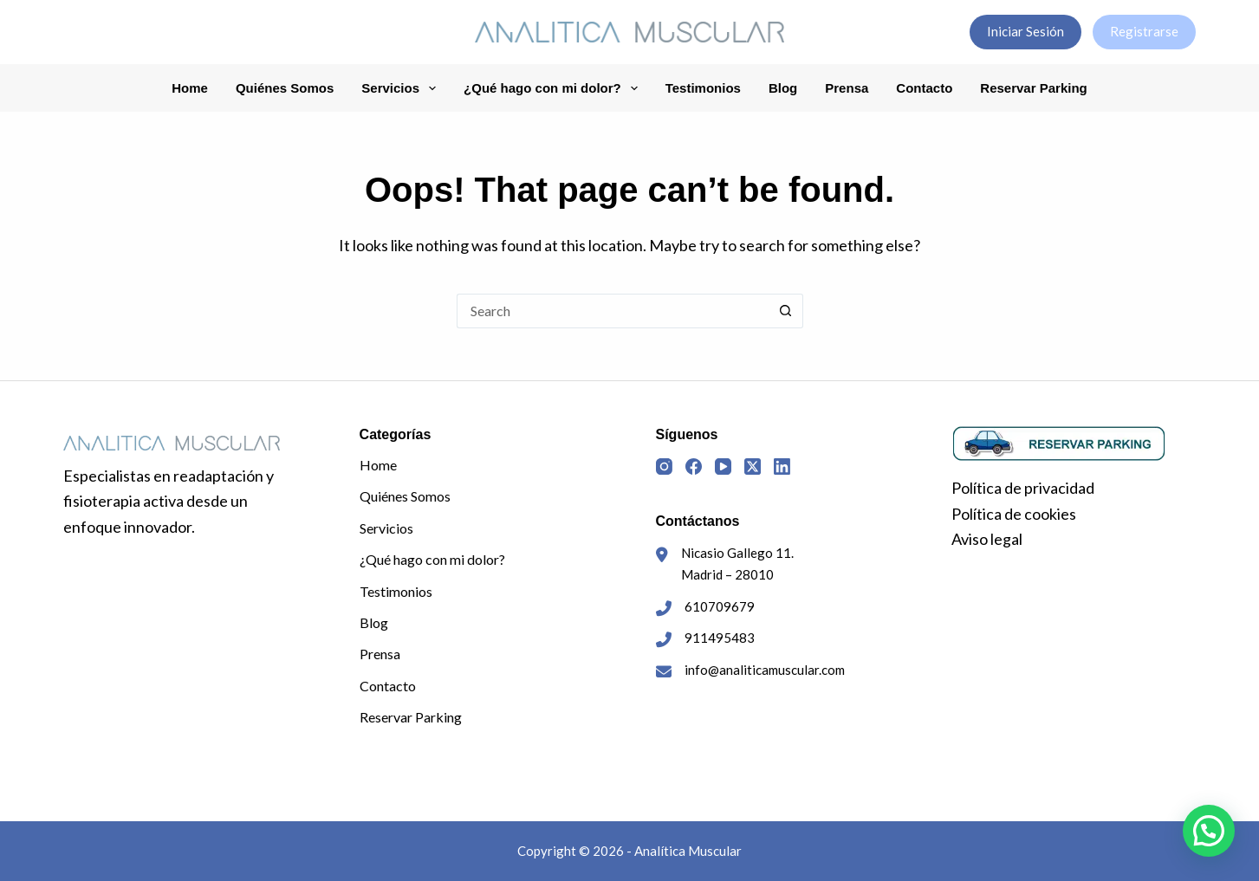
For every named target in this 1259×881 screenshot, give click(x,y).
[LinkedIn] (782, 466)
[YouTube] (723, 466)
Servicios (402, 88)
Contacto (924, 88)
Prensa (846, 88)
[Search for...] (613, 311)
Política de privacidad (1022, 487)
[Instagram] (664, 466)
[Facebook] (693, 466)
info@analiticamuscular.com (765, 669)
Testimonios (703, 88)
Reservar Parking (1033, 88)
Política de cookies (1013, 513)
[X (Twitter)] (752, 466)
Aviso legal (986, 538)
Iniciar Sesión (1025, 31)
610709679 (720, 606)
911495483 (720, 637)
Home (190, 88)
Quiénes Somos (285, 88)
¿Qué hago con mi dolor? (554, 88)
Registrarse (1144, 31)
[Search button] (786, 311)
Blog (783, 88)
